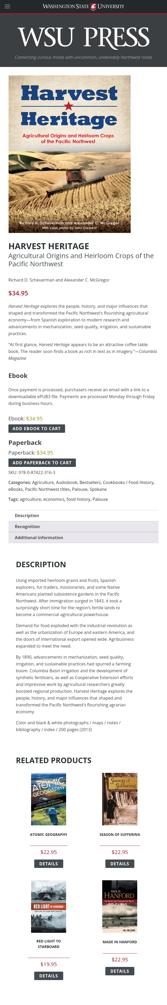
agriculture (30, 499)
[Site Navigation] (13, 6)
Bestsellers (90, 482)
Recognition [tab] (27, 526)
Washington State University (83, 6)
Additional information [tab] (39, 537)
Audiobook (66, 482)
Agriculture (43, 482)
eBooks (15, 489)
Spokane (98, 489)
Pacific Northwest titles (47, 489)
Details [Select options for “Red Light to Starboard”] (48, 976)
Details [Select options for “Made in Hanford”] (119, 971)
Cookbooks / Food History (128, 482)
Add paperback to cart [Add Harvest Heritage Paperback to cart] (42, 463)
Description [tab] (27, 515)
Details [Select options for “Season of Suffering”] (119, 864)
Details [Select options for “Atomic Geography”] (48, 864)
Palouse (79, 489)
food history (78, 499)
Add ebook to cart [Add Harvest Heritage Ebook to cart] (37, 428)
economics (53, 499)
